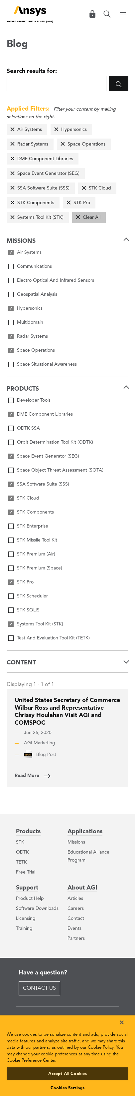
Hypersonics (74, 129)
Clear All (91, 217)
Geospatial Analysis (37, 294)
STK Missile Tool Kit (37, 540)
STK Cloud (100, 188)
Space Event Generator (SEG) (48, 173)
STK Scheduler (32, 596)
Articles (75, 898)
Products (28, 832)
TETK (21, 862)
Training (24, 928)
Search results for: (32, 71)
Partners (76, 938)
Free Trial (25, 872)
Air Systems (29, 129)
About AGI (82, 888)
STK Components (35, 202)
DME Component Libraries (45, 159)
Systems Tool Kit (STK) (40, 217)
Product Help (30, 898)
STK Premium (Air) (36, 554)
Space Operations (86, 144)
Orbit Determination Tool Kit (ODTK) (55, 442)
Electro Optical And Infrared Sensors (55, 280)
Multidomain (30, 322)
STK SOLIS (28, 610)
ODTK (22, 852)
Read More (27, 775)
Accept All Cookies (67, 1074)
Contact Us (39, 988)
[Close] (122, 1022)
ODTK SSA (28, 428)
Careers (76, 908)
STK (20, 842)
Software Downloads (37, 908)
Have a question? (43, 973)
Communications (34, 266)
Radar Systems (32, 144)
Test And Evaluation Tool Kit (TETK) (53, 638)
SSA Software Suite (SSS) (43, 188)
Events (74, 928)
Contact (76, 918)
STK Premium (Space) (39, 568)
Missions (76, 842)
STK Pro (81, 202)
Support (27, 888)
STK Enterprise (32, 526)
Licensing (26, 918)
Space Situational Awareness (47, 364)
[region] (67, 1055)
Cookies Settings (67, 1088)
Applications (85, 832)
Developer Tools (34, 400)
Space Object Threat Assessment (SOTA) (60, 470)
